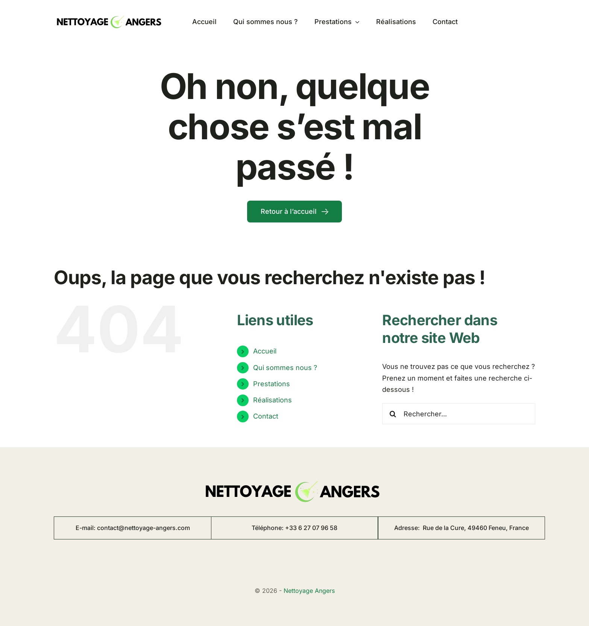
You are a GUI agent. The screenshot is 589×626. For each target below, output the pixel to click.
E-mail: (86, 528)
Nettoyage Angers (309, 590)
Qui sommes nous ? (285, 368)
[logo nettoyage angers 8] (110, 13)
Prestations (271, 384)
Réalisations (272, 400)
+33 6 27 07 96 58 (311, 528)
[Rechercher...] (458, 413)
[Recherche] (392, 413)
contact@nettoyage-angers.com (143, 528)
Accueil (264, 351)
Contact (265, 416)
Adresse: (461, 528)
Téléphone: (268, 528)
